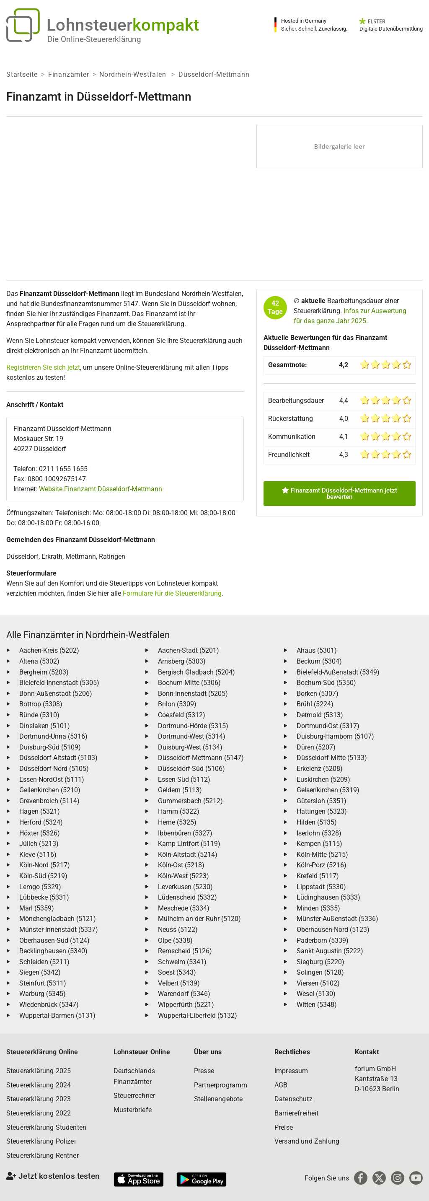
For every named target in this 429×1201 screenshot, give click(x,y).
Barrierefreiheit (296, 1113)
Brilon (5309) (177, 704)
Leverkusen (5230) (185, 887)
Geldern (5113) (180, 790)
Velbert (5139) (179, 983)
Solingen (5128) (320, 972)
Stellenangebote (218, 1099)
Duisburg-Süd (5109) (50, 747)
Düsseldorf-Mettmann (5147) (201, 758)
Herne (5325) (177, 822)
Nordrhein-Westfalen (133, 74)
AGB (280, 1085)
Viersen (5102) (318, 983)
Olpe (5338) (175, 940)
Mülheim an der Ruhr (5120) (199, 919)
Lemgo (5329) (40, 887)
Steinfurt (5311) (42, 983)
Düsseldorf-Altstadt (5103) (58, 758)
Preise (283, 1127)
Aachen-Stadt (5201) (188, 650)
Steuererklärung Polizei (41, 1141)
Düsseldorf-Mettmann (213, 74)
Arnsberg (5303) (182, 661)
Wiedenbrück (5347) (49, 1005)
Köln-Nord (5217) (44, 865)
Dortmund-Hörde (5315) (193, 726)
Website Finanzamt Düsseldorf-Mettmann (100, 489)
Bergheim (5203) (44, 672)
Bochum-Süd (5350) (326, 683)
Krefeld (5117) (318, 876)
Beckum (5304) (319, 661)
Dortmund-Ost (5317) (328, 726)
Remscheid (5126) (185, 951)
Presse (204, 1071)
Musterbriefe (133, 1110)
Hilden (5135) (317, 822)
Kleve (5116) (38, 855)
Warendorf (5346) (184, 994)
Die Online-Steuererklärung (94, 39)
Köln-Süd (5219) (43, 876)
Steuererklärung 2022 (38, 1113)
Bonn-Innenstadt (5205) (193, 694)
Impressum (291, 1071)
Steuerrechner (134, 1096)
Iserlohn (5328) (319, 833)
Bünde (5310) (39, 715)
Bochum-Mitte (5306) (189, 683)
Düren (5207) (316, 747)
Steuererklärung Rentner (42, 1155)
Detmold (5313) (320, 715)
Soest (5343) (177, 972)
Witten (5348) (317, 1005)
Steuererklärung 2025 (38, 1071)
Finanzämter (68, 74)
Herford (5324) (41, 822)
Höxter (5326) (39, 833)
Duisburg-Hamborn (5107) (335, 736)
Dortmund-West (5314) (191, 736)
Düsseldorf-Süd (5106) (191, 769)
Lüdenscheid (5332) (187, 897)
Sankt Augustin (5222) (330, 951)
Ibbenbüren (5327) (185, 833)
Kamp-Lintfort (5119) (189, 844)
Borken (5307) (318, 694)
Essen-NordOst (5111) (51, 779)
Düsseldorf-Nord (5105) (54, 769)
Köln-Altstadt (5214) (187, 855)
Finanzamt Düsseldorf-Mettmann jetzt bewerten (339, 494)
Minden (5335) (318, 908)
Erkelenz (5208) (320, 769)
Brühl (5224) (315, 704)
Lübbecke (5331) (44, 897)
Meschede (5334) (183, 908)
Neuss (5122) (178, 930)
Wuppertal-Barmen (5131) (57, 1015)
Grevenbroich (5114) (49, 801)
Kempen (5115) (319, 844)
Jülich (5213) (39, 844)
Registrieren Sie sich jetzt (43, 367)
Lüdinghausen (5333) (328, 897)
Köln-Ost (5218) (181, 865)
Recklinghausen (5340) (53, 951)
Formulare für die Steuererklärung (172, 593)
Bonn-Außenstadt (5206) (55, 694)
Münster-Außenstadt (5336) (337, 919)
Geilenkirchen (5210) (49, 790)
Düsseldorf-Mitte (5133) (332, 758)
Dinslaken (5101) (44, 726)
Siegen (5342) (40, 972)
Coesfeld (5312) (181, 715)
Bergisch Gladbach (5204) (196, 672)
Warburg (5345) (42, 994)
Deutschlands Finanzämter (134, 1076)
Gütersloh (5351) (321, 801)
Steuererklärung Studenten (46, 1127)
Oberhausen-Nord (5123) (333, 930)
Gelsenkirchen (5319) (328, 790)
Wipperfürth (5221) (186, 1005)
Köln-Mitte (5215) (322, 855)
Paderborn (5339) (323, 940)
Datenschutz (293, 1099)
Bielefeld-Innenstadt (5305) (59, 683)
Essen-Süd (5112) (184, 779)
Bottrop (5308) (40, 704)
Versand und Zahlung (306, 1141)
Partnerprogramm (220, 1085)
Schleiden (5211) (44, 962)
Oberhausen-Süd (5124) (54, 940)
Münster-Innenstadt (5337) (58, 930)
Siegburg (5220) (320, 962)
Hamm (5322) (178, 811)
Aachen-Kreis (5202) (49, 650)
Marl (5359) (36, 908)
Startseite (22, 74)
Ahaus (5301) (317, 650)
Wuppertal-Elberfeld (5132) (197, 1015)
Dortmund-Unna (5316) (53, 736)
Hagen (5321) (39, 811)
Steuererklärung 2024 (38, 1085)
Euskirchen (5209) (323, 779)
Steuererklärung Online (42, 1052)
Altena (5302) (39, 661)
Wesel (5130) (316, 994)
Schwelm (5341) (182, 962)
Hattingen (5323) (322, 811)
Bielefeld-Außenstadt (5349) (338, 672)
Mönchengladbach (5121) (57, 919)
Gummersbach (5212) (190, 801)
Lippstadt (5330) (321, 887)
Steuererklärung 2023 (38, 1099)
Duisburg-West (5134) (190, 747)
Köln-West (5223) (183, 876)
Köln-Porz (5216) (321, 865)
